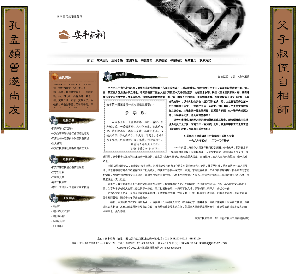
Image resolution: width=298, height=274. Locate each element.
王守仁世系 (58, 172)
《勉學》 (57, 206)
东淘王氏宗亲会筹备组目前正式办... (71, 148)
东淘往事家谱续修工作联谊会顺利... (71, 133)
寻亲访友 (176, 60)
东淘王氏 (102, 60)
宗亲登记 (161, 60)
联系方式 (205, 60)
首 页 (90, 60)
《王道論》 (58, 226)
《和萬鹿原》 (59, 221)
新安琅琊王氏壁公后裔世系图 (68, 167)
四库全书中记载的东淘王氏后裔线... (71, 138)
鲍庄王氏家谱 (59, 182)
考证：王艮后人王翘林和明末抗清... (71, 187)
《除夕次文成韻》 (62, 211)
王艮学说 (117, 60)
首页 (232, 76)
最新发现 (68, 159)
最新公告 (68, 120)
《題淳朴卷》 (59, 216)
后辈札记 (190, 60)
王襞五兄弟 (58, 177)
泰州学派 (132, 60)
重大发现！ (58, 143)
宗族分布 (146, 60)
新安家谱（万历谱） (63, 128)
